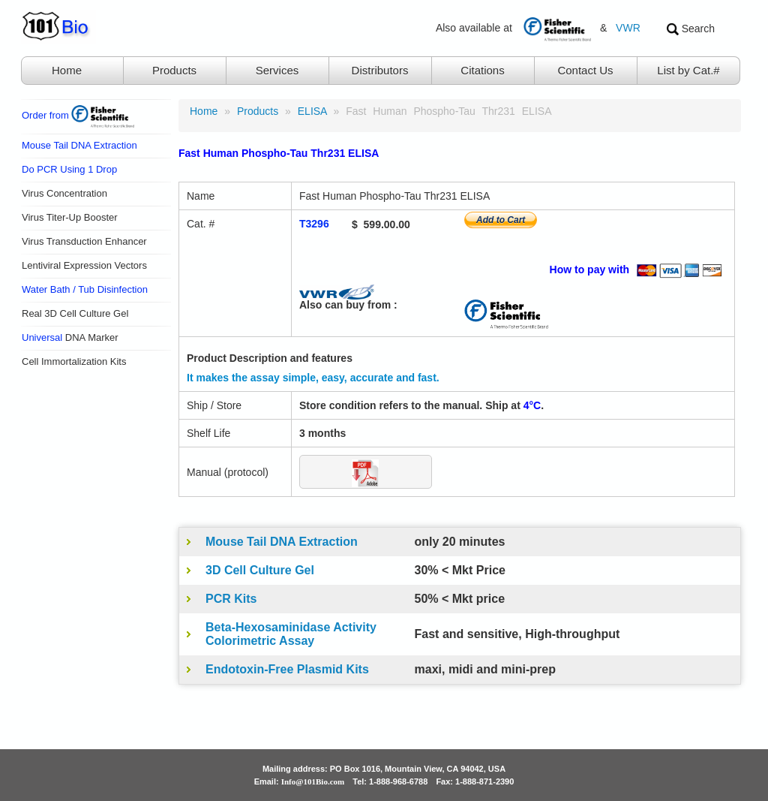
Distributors (380, 70)
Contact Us (585, 70)
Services (277, 70)
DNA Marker (70, 337)
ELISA (312, 111)
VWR (628, 28)
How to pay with (638, 269)
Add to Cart (500, 220)
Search (691, 29)
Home (67, 70)
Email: (299, 781)
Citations (482, 70)
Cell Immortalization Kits (74, 361)
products (257, 111)
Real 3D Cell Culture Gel (75, 313)
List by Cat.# (688, 70)
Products (174, 70)
